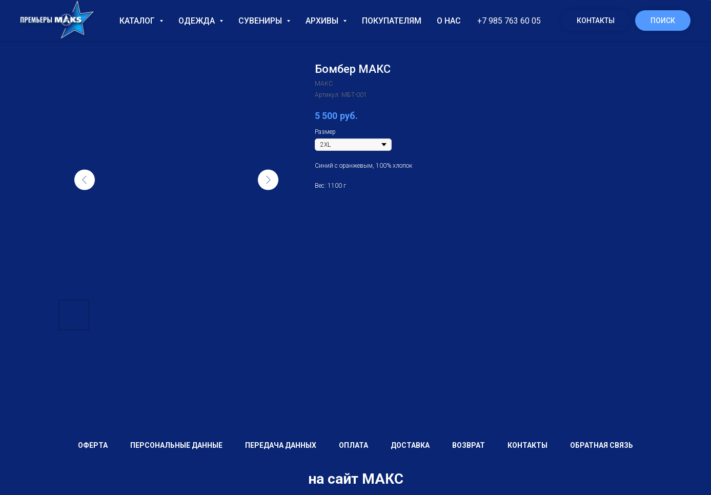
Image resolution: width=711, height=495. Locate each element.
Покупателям (391, 21)
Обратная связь (601, 445)
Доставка (410, 445)
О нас (449, 21)
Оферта (93, 445)
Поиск (663, 20)
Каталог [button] (138, 21)
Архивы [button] (323, 21)
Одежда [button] (197, 21)
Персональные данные (176, 445)
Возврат (468, 445)
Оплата (353, 445)
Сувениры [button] (261, 21)
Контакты (596, 20)
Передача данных (280, 445)
